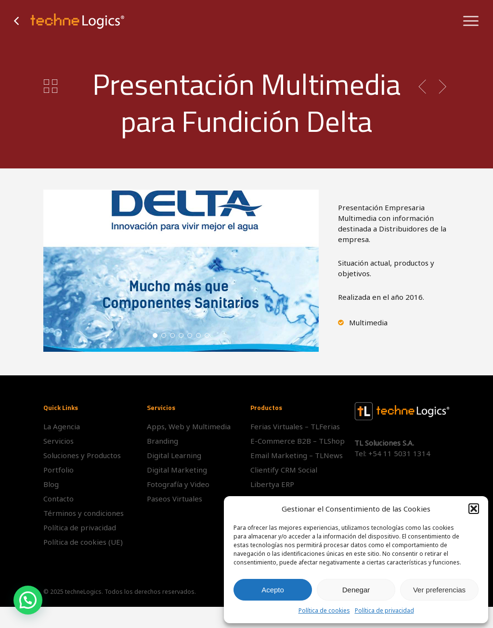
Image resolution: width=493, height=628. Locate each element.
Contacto (58, 498)
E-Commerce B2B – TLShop (297, 441)
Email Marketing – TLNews (296, 455)
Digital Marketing (177, 469)
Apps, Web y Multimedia (189, 426)
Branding (162, 441)
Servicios (58, 441)
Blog (51, 484)
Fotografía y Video (178, 484)
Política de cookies (324, 610)
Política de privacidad (384, 610)
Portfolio (58, 469)
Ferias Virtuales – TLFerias (295, 426)
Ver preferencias (439, 590)
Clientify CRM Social (283, 469)
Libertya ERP (272, 484)
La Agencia (61, 426)
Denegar (356, 590)
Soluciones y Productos (82, 455)
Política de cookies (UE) (83, 542)
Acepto (272, 590)
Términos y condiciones (83, 513)
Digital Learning (174, 455)
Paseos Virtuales (174, 498)
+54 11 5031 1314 (399, 453)
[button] (474, 508)
